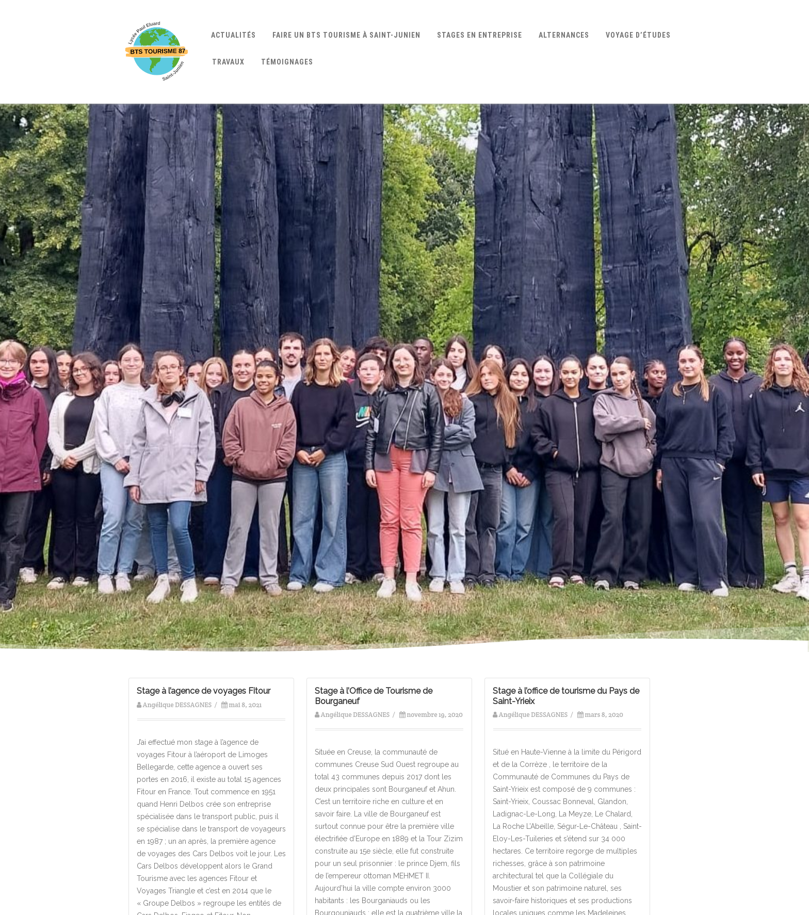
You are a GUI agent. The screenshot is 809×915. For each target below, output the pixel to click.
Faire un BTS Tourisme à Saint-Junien (346, 35)
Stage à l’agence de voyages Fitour (203, 691)
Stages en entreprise (479, 35)
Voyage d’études (638, 35)
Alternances (564, 35)
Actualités (233, 35)
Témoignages (287, 62)
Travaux (228, 62)
